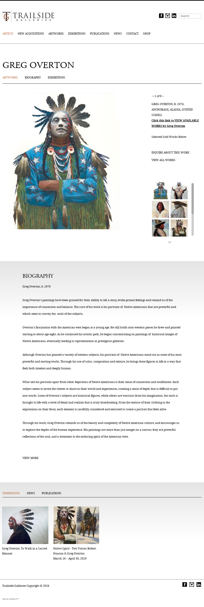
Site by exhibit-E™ (10, 599)
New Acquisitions (31, 33)
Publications (99, 33)
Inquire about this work (170, 152)
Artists (7, 33)
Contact (132, 33)
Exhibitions (77, 33)
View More (30, 458)
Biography (33, 77)
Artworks (56, 33)
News (118, 33)
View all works (163, 160)
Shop (146, 33)
